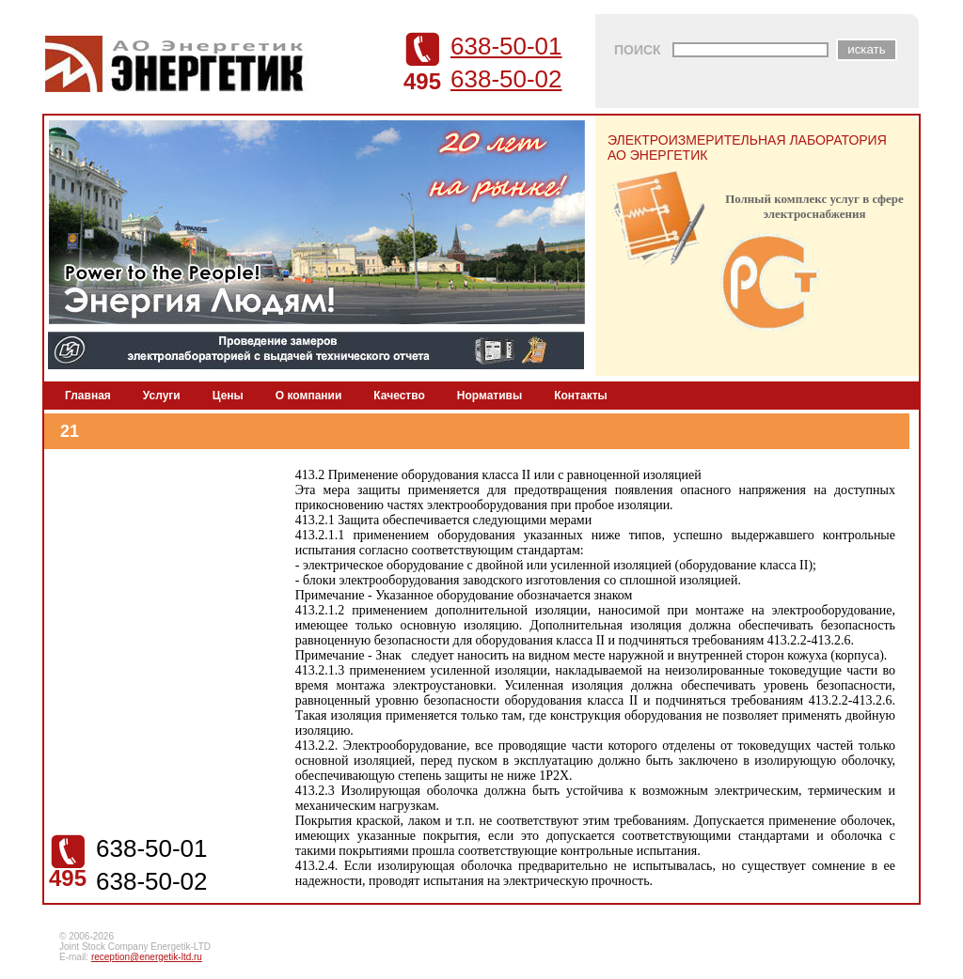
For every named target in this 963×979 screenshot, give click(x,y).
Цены (228, 395)
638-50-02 (506, 79)
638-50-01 (506, 46)
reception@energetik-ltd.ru (146, 957)
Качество (398, 395)
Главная (88, 395)
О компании (309, 395)
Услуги (162, 395)
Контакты (581, 395)
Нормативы (489, 395)
